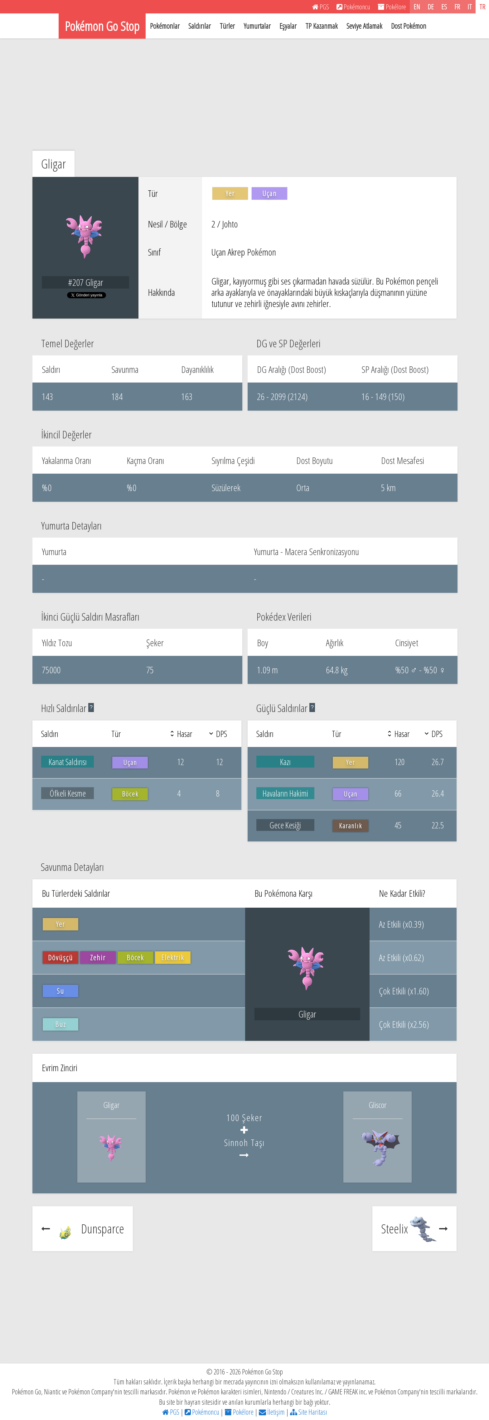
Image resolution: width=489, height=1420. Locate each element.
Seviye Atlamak (364, 26)
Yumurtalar (257, 26)
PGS (170, 1412)
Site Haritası (308, 1412)
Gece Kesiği (285, 825)
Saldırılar (199, 26)
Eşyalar (288, 26)
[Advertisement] (244, 94)
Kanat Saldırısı (68, 762)
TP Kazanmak (321, 26)
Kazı (285, 762)
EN (417, 6)
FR (457, 6)
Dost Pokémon (408, 26)
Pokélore (239, 1412)
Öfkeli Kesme (68, 793)
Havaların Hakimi (285, 793)
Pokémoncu (202, 1412)
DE (431, 6)
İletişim (272, 1412)
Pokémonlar (165, 26)
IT (469, 6)
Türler (227, 26)
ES (444, 6)
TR (482, 6)
